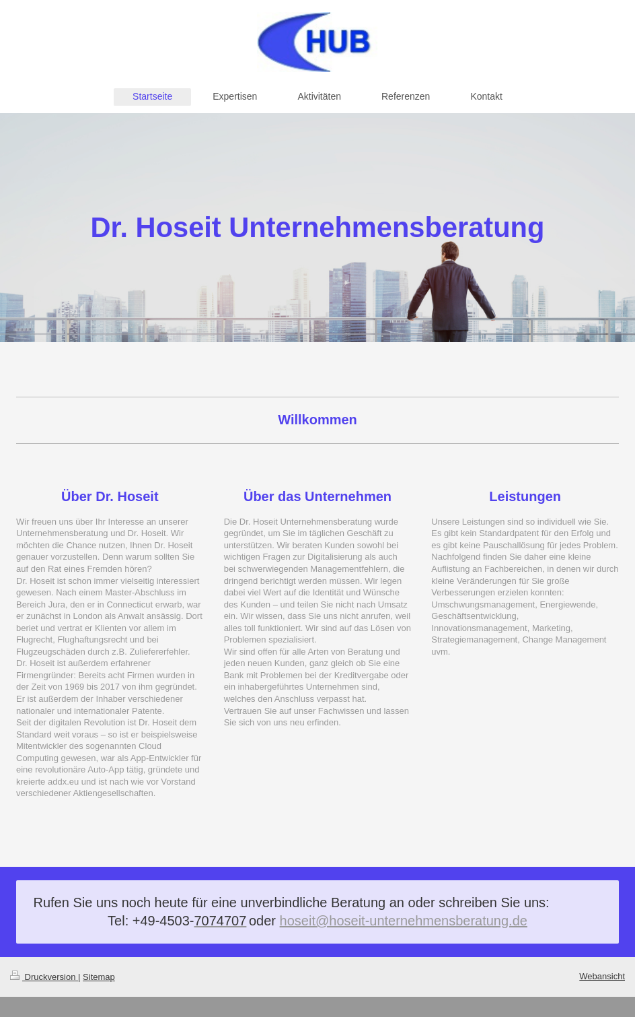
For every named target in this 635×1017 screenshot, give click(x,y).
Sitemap (99, 977)
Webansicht (602, 976)
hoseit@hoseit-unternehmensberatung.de (403, 920)
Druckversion (44, 977)
